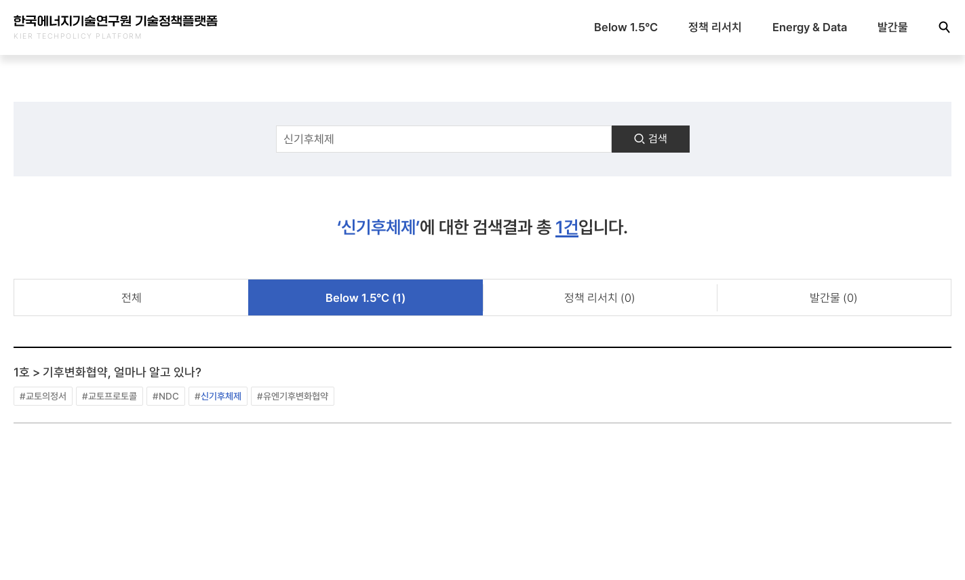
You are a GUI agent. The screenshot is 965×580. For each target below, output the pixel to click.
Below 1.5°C (626, 27)
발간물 (893, 27)
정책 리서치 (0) (599, 298)
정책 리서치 (715, 27)
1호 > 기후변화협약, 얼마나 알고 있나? (107, 372)
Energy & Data (809, 27)
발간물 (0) (834, 298)
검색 (650, 138)
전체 (131, 298)
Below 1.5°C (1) (366, 298)
